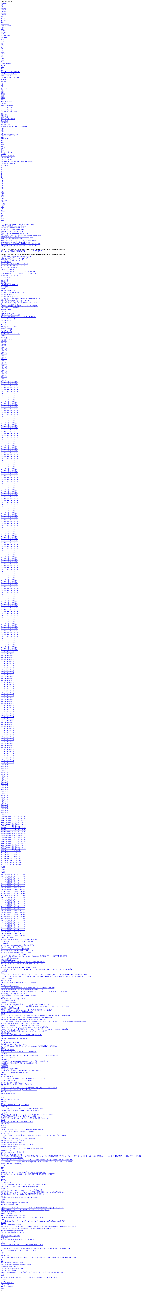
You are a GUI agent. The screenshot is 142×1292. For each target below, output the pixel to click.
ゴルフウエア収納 (6, 978)
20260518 (4, 3)
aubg (2, 213)
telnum (3, 203)
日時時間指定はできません (9, 1266)
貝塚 (2, 96)
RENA (3, 1179)
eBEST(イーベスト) (7, 288)
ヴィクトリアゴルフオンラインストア (13, 265)
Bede (2, 1275)
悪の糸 (3, 1120)
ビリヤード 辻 (5, 124)
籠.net (2, 39)
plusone (3, 1176)
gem (2, 55)
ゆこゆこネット (6, 283)
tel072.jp (3, 32)
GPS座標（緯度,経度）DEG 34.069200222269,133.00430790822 (20, 1110)
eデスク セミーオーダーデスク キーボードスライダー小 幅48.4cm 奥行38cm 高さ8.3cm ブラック (31, 1228)
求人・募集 (4, 121)
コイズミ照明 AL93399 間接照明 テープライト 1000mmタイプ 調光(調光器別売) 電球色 (29, 1046)
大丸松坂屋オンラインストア (10, 296)
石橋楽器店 (4, 281)
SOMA (3, 1137)
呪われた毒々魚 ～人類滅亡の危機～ (12, 1262)
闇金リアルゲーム (6, 1213)
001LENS (4, 341)
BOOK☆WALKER (6, 328)
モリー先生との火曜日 (8, 1050)
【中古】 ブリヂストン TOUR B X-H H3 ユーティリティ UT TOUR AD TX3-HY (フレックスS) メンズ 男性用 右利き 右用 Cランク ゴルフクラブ (47, 976)
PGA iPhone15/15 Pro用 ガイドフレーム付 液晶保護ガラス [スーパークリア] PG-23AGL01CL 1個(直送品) (34, 991)
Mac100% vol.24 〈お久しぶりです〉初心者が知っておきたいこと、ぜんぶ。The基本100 (29, 1055)
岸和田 (3, 94)
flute (2, 1261)
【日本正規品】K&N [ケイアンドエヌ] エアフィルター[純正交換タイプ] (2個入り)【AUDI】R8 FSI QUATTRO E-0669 (38, 1257)
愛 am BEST (4, 1125)
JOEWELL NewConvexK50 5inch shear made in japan (17, 237)
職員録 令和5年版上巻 (8, 1093)
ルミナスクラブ (6, 324)
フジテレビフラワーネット (9, 319)
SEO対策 (3, 103)
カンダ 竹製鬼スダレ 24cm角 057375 (12, 1042)
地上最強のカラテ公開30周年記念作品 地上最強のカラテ (19, 1063)
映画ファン (4, 1188)
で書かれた (4, 1059)
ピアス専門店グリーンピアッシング (12, 292)
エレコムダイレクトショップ (10, 315)
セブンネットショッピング (9, 267)
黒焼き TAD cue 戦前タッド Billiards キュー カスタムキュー (20, 246)
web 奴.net (4, 37)
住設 (2, 16)
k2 (1, 47)
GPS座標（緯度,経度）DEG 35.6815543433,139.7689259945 (19, 939)
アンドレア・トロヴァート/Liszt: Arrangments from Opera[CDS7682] (22, 1148)
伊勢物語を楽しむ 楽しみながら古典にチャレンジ (17, 1122)
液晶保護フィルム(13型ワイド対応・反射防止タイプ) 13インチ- (21, 1035)
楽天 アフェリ (6, 75)
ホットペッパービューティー (10, 304)
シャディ (4, 311)
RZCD (3, 1165)
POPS (2, 1274)
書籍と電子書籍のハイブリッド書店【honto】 (15, 300)
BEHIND (3, 1223)
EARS (2, 973)
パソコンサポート (6, 107)
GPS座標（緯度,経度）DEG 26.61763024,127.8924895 (17, 1239)
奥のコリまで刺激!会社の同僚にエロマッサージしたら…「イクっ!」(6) (24, 1031)
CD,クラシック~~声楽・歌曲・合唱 (12, 1268)
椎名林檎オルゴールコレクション (11, 1154)
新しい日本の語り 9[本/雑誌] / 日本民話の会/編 (16, 1264)
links (2, 128)
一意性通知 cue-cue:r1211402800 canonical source (16, 256)
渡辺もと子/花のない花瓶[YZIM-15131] (13, 1215)
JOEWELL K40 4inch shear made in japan (13, 238)
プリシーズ (4, 1086)
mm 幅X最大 (5, 971)
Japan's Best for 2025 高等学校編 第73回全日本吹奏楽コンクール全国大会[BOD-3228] (28, 988)
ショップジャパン (6, 339)
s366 (2, 50)
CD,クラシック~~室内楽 (8, 1270)
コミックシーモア (6, 330)
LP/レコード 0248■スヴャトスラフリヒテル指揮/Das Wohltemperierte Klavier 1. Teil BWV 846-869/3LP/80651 (35, 1006)
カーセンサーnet (6, 277)
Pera (2, 1234)
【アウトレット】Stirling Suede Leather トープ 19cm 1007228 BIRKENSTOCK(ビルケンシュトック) (32, 1208)
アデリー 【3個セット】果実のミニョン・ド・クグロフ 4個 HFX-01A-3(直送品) (26, 1010)
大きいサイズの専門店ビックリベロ (12, 1232)
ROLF (2, 1201)
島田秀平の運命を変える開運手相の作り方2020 (16, 952)
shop (2, 68)
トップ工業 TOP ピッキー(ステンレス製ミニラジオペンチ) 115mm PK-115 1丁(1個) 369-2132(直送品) (33, 1221)
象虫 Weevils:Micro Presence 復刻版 (12, 1230)
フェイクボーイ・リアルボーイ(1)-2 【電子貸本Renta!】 (19, 1090)
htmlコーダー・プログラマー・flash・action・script (17, 161)
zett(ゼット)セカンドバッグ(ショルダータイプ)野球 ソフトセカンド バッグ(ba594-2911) (29, 1088)
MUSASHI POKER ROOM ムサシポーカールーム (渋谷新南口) (20, 1070)
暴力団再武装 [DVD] (7, 1076)
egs (2, 1103)
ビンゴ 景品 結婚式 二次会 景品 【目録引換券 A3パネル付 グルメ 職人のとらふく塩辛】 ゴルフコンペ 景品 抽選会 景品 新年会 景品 (43, 1021)
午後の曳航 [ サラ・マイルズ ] (10, 1099)
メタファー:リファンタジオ (9, 986)
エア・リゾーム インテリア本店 (11, 851)
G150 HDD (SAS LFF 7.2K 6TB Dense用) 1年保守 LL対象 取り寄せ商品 (23, 962)
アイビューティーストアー (9, 382)
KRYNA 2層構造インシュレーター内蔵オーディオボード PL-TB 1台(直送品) (25, 1210)
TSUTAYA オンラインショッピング (12, 260)
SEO (2, 86)
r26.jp (2, 29)
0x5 (2, 215)
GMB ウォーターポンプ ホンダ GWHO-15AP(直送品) (18, 1139)
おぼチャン (4, 205)
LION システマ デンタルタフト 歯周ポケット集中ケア (18, 1131)
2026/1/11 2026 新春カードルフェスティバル (15, 126)
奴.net (2, 41)
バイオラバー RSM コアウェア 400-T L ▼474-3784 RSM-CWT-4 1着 (22, 1129)
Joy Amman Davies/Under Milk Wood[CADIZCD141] (17, 950)
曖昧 (2, 220)
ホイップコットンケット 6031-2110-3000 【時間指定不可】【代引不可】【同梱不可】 (28, 1174)
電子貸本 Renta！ (7, 309)
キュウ (3, 18)
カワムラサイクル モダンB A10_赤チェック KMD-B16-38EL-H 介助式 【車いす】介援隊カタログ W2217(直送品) (37, 1160)
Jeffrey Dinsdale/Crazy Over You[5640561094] (14, 1202)
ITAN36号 (4, 1107)
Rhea (2, 1170)
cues (2, 210)
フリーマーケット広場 (8, 119)
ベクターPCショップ (7, 294)
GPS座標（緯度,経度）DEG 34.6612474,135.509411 (17, 1144)
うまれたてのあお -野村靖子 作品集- (12, 947)
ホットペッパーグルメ (8, 290)
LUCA (3, 1177)
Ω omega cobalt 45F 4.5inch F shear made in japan (15, 242)
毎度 (2, 113)
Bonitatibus (4, 1181)
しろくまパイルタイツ (8, 1057)
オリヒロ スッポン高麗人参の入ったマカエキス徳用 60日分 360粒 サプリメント (26, 1004)
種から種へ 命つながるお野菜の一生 (12, 1152)
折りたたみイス (6, 1091)
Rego (2, 1167)
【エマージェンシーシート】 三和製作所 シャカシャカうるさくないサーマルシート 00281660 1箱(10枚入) (35, 1029)
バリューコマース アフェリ (10, 77)
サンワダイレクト (6, 332)
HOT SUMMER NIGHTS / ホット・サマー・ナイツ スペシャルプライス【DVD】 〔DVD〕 (30, 1277)
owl (2, 57)
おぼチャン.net (5, 35)
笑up (2, 218)
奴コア (3, 43)
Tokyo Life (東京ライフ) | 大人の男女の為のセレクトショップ (20, 302)
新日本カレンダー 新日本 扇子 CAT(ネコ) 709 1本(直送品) (19, 1186)
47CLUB (3, 322)
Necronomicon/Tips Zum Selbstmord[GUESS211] (15, 949)
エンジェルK (5, 1133)
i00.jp (2, 67)
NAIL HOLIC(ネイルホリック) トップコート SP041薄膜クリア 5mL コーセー (25, 1118)
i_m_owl (3, 53)
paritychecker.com (6, 25)
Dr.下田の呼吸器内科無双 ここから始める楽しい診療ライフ (20, 1116)
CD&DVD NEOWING (7, 313)
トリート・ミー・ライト (9, 1241)
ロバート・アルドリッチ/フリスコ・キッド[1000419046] (19, 1052)
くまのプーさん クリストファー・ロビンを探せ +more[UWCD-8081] (22, 1108)
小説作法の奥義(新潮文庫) (9, 1204)
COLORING (4, 1053)
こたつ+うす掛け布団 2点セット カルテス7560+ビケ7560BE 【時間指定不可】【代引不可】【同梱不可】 (34, 956)
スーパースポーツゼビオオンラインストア (14, 264)
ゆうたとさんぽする (7, 1283)
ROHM (3, 1199)
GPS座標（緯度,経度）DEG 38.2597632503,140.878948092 (19, 967)
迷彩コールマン (6, 980)
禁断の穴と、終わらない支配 (10, 1236)
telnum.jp (3, 30)
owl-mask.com (5, 24)
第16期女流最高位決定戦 (9, 1146)
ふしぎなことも (6, 1033)
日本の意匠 (4, 1067)
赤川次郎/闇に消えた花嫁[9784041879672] (14, 1142)
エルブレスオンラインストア (10, 326)
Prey (2, 1206)
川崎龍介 (4, 1074)
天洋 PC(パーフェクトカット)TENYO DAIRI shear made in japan (21, 235)
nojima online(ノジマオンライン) (11, 275)
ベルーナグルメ (6, 320)
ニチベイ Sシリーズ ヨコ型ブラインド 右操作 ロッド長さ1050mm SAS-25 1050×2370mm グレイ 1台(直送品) (35, 1015)
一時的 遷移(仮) (6, 63)
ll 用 (2, 1095)
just (2, 1254)
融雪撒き (4, 1127)
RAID (2, 1219)
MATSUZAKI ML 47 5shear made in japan (13, 226)
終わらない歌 (5, 1123)
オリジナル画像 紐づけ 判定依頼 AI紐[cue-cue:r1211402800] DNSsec (22, 251)
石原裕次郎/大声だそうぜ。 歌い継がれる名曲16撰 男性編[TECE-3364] (23, 1019)
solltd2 (3, 1243)
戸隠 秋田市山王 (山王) (8, 960)
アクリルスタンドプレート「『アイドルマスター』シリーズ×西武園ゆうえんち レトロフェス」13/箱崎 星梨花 (36, 969)
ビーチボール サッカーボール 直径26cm (13, 954)
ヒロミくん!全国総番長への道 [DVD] (13, 1224)
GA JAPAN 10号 (6, 1150)
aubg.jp (3, 65)
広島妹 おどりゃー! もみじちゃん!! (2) (13, 999)
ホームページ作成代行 (8, 105)
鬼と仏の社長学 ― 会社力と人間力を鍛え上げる (16, 1084)
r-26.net (3, 27)
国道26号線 (4, 117)
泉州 (2, 92)
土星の (3, 1048)
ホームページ (5, 88)
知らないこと (5, 1285)
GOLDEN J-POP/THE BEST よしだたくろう (14, 993)
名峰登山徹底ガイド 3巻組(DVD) (11, 1163)
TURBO (3, 965)
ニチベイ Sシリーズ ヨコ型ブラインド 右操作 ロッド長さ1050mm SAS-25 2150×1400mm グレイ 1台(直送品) (35, 1248)
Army (2, 1288)
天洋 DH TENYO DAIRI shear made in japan (14, 233)
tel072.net (4, 34)
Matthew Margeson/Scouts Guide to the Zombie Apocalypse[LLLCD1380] (22, 989)
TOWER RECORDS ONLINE (10, 308)
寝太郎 (3, 1040)
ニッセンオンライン (7, 269)
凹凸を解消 (4, 943)
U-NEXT (3, 335)
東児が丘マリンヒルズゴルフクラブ (12, 1140)
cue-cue (3, 212)
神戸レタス (4, 764)
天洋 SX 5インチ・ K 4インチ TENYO (13, 231)
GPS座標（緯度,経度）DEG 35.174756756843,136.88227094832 (20, 1023)
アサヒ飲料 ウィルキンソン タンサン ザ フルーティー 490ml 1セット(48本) (25, 1184)
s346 (2, 48)
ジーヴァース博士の (7, 937)
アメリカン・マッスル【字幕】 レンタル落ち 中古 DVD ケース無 (22, 1245)
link (2, 5)
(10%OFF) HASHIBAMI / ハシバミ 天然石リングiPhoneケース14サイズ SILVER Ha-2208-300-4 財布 (32, 1272)
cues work (4, 200)
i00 (2, 208)
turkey (2, 58)
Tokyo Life (4, 347)
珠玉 (2, 45)
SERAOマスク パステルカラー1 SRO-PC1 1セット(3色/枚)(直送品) (22, 1190)
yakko (2, 52)
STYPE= (3, 1281)
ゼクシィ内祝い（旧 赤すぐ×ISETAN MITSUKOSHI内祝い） (20, 298)
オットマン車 (5, 1255)
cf (1, 61)
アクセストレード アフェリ (10, 72)
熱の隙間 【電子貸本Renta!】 (10, 1008)
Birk (2, 1259)
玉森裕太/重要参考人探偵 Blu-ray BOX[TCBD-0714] (17, 1012)
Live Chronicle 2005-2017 (8, 1000)
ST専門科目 (4, 1065)
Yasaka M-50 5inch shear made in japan (12, 227)
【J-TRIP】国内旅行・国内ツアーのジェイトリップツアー (19, 306)
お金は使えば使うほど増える (10, 1069)
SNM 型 (3, 1279)
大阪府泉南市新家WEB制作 (9, 111)
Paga (2, 1252)
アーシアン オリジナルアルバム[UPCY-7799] (15, 1072)
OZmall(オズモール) (7, 287)
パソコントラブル (6, 109)
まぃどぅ (4, 22)
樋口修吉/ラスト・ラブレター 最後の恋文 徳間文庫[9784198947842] (22, 1194)
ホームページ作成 (6, 101)
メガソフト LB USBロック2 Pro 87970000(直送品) (16, 1080)
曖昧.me (3, 81)
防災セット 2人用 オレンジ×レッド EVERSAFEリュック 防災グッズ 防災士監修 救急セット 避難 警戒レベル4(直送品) (39, 1226)
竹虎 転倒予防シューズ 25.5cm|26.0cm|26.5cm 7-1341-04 (18, 995)
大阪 (2, 90)
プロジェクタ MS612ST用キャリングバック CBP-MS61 (18, 982)
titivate (3, 866)
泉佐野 (3, 98)
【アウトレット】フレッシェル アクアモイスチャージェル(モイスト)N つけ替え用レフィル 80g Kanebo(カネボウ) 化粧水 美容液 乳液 (44, 974)
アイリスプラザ (6, 262)
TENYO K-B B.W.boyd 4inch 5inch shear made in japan (17, 224)
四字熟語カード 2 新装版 (9, 1002)
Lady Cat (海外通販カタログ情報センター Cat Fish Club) (18, 273)
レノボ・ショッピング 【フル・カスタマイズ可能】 (18, 271)
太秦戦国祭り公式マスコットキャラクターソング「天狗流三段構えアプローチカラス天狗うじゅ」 (32, 1192)
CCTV (3, 1246)
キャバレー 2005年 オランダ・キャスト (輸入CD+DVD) (18, 1250)
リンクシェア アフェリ (9, 74)
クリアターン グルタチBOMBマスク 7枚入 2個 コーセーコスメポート (23, 964)
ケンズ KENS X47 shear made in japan (12, 229)
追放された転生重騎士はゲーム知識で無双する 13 (17, 1038)
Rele (2, 1169)
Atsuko (3, 984)
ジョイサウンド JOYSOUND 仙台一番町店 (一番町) (17, 945)
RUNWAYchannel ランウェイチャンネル (13, 816)
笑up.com (4, 79)
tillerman (3, 8)
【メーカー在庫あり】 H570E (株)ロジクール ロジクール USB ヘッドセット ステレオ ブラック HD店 (33, 1135)
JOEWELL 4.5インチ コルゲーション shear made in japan (18, 240)
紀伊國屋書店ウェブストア (9, 285)
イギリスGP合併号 (7, 1286)
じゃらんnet (4, 279)
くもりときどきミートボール (10, 1082)
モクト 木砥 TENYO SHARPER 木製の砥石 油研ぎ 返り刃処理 (20, 244)
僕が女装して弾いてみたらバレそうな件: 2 (14, 1044)
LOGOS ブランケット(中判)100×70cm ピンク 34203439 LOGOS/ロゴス (23, 1172)
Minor (2, 997)
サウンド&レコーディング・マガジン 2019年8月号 (17, 941)
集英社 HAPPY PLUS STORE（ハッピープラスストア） (18, 317)
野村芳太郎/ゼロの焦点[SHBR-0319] (12, 1212)
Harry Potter (4, 1237)
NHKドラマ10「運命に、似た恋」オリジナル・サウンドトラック (22, 1217)
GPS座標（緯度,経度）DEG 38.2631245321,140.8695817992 (19, 1197)
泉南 (2, 100)
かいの (3, 1097)
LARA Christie (5, 337)
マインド (4, 20)
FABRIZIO (4, 1112)
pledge (3, 1196)
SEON (3, 1036)
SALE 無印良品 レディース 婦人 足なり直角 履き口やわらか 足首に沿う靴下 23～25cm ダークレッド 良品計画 (36, 1161)
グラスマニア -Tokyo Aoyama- (10, 958)
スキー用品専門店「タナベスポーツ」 (13, 874)
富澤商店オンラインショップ (10, 334)
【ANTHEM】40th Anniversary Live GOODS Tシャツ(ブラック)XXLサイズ (24, 1061)
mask (2, 60)
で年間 (3, 1014)
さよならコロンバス (7, 1182)
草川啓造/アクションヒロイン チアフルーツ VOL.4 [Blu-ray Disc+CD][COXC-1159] (27, 1114)
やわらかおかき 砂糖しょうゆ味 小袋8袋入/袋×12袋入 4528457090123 (23, 1025)
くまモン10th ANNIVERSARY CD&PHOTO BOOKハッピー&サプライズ (24, 1078)
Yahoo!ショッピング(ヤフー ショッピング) (14, 258)
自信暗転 (4, 1101)
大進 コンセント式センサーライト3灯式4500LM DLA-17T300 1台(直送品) (24, 1027)
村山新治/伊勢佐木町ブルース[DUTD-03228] (15, 1105)
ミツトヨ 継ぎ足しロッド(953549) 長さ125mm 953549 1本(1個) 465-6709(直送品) (26, 1017)
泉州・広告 (4, 115)
